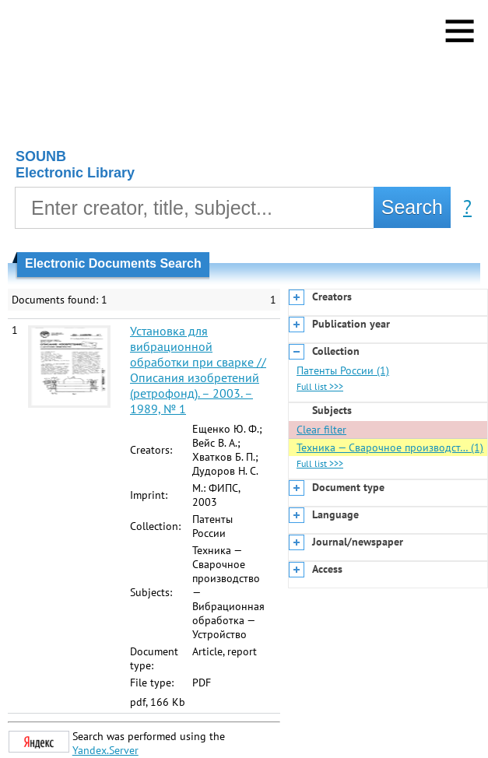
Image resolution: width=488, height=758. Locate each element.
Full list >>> (320, 386)
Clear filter (321, 430)
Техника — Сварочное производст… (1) (390, 447)
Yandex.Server (105, 750)
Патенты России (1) (343, 370)
